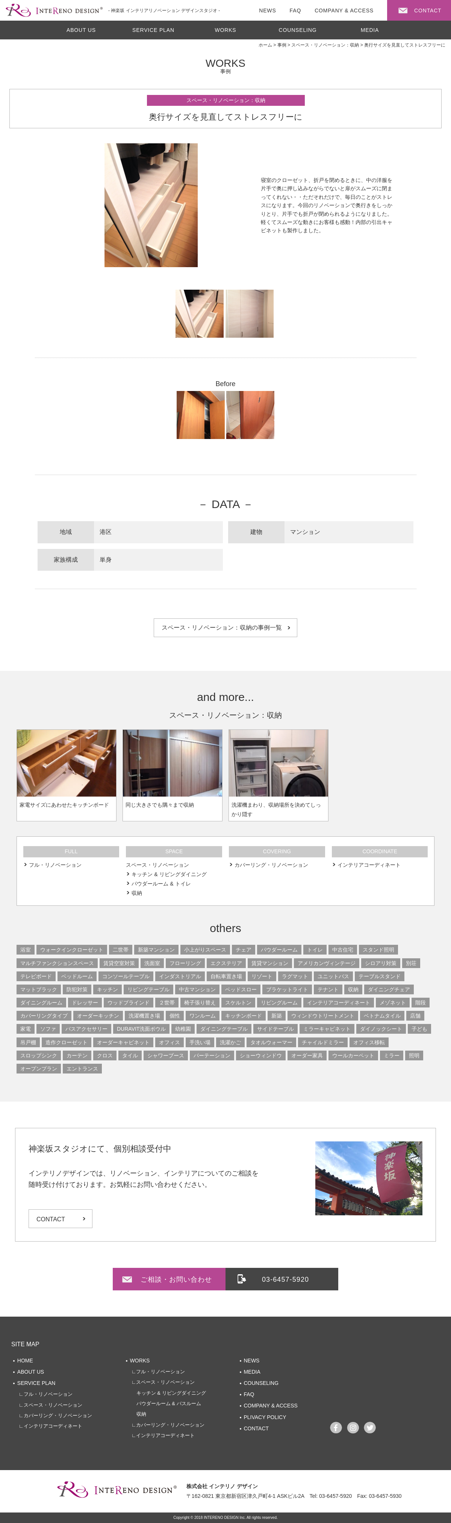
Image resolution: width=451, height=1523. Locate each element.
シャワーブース (165, 1055)
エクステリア (226, 963)
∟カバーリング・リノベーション (55, 1415)
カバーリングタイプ (44, 1016)
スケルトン (238, 1003)
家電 (25, 1029)
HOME (25, 1361)
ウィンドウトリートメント (322, 1016)
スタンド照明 (378, 950)
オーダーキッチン (98, 1016)
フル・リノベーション (55, 865)
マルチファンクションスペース (57, 963)
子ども (419, 1029)
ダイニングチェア (389, 989)
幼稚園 (183, 1029)
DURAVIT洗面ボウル (141, 1029)
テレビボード (36, 976)
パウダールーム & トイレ (161, 884)
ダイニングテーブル (224, 1029)
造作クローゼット (66, 1042)
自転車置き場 (226, 976)
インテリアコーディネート (369, 865)
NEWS (251, 1361)
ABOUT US (81, 30)
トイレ (315, 950)
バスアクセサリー (86, 1029)
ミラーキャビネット (327, 1029)
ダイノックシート (381, 1029)
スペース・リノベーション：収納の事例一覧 (222, 627)
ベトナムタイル (382, 1016)
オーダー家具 (307, 1055)
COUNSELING (298, 30)
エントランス (82, 1069)
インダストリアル (180, 976)
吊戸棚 (28, 1042)
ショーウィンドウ (261, 1055)
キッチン (107, 989)
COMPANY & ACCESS (270, 1406)
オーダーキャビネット (123, 1042)
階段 (420, 1003)
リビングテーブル (148, 989)
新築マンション (156, 950)
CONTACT (50, 1219)
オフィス (169, 1042)
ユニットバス (333, 976)
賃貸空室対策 (119, 963)
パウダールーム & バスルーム (166, 1403)
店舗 (415, 1016)
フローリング (185, 963)
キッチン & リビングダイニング (169, 874)
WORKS (225, 30)
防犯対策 (77, 989)
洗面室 (152, 963)
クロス (105, 1055)
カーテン (77, 1055)
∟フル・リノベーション (46, 1394)
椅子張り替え (200, 1003)
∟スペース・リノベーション (50, 1405)
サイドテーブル (275, 1029)
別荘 (411, 963)
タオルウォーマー (271, 1042)
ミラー (392, 1055)
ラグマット (295, 976)
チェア (243, 950)
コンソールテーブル (126, 976)
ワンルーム (202, 1016)
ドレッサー (85, 1003)
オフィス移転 (369, 1042)
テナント (328, 989)
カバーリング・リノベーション (271, 865)
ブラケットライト (287, 989)
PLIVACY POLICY (265, 1417)
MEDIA (370, 30)
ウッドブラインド (128, 1003)
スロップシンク (38, 1055)
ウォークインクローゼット (71, 950)
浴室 (25, 950)
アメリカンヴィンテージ (327, 963)
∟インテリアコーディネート (50, 1426)
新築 (276, 1016)
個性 (175, 1016)
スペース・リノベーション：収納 (225, 100)
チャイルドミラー (323, 1042)
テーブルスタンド (380, 976)
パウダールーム (279, 950)
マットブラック (38, 989)
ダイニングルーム (41, 1003)
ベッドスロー (241, 989)
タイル (130, 1055)
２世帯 (167, 1003)
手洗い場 (199, 1042)
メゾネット (393, 1003)
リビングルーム (279, 1003)
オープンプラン (38, 1069)
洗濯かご (230, 1042)
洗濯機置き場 (144, 1016)
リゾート (261, 976)
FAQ (249, 1394)
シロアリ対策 (381, 963)
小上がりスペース (205, 950)
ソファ (48, 1029)
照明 (414, 1055)
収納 (137, 893)
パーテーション (212, 1055)
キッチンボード (243, 1016)
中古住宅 (342, 950)
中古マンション (197, 989)
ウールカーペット (353, 1055)
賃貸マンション (269, 963)
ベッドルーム (77, 976)
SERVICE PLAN (153, 30)
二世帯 (121, 950)
